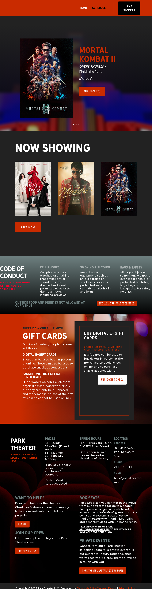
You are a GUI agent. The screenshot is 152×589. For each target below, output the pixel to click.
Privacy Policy (126, 579)
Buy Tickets (129, 8)
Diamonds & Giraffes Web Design (96, 579)
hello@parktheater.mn (94, 521)
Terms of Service (65, 583)
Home (83, 8)
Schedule (99, 8)
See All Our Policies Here (116, 295)
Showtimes (28, 218)
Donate (22, 515)
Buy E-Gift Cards (112, 371)
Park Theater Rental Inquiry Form (102, 562)
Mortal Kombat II (97, 46)
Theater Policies (87, 583)
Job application (27, 542)
